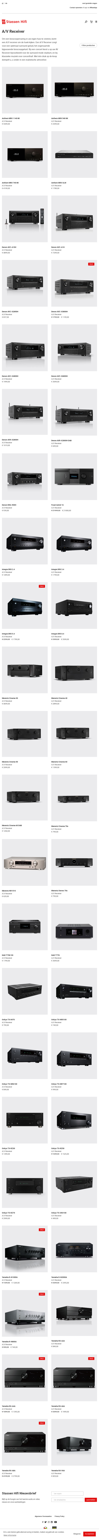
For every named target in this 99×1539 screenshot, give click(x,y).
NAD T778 (55, 955)
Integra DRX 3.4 (57, 569)
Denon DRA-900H (9, 505)
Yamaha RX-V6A (58, 1470)
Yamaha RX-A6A (58, 1406)
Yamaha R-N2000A (59, 1277)
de (6, 3)
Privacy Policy (59, 1516)
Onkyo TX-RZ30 (8, 1148)
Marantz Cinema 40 (59, 698)
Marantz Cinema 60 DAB (12, 825)
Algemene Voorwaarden (43, 1516)
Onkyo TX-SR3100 (58, 1213)
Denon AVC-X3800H (59, 311)
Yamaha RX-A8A (8, 1470)
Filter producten (88, 45)
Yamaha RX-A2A (58, 1341)
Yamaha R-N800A (9, 1341)
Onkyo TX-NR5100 (59, 1019)
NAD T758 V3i (7, 955)
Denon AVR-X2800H (10, 439)
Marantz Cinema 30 (10, 698)
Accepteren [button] (89, 1534)
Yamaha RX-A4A (8, 1406)
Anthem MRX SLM (58, 182)
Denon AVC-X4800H (10, 376)
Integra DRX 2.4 (8, 569)
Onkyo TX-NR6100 (9, 1084)
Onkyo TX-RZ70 (8, 1213)
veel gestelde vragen (89, 3)
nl (2, 3)
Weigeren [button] (77, 1534)
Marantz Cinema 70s (59, 826)
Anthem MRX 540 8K (59, 118)
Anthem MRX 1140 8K (11, 118)
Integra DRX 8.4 (57, 633)
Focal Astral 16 (57, 505)
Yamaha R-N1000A (10, 1277)
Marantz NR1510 (9, 890)
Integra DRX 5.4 (8, 633)
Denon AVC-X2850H (10, 311)
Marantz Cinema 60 (59, 762)
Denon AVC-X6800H (59, 376)
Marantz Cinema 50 (10, 762)
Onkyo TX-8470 (8, 1019)
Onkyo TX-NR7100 (59, 1084)
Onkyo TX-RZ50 (57, 1148)
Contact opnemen (76, 7)
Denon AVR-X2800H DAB (61, 440)
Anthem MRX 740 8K (10, 182)
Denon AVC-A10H (9, 247)
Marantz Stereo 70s (59, 890)
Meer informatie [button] (10, 1535)
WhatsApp (93, 7)
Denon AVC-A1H (58, 247)
